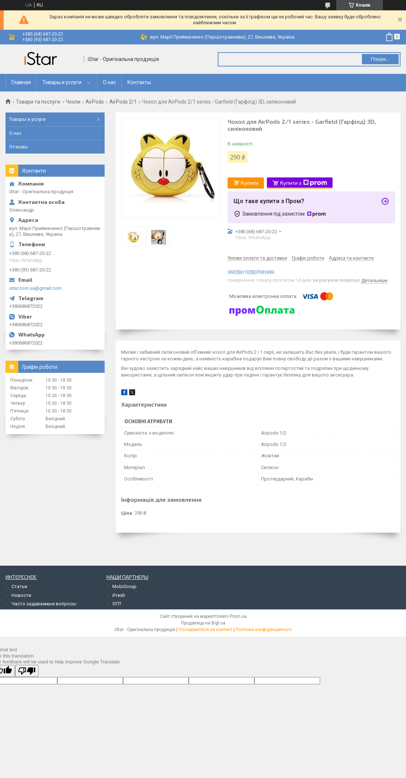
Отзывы (18, 147)
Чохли (73, 102)
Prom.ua (238, 616)
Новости (21, 595)
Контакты (139, 82)
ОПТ (117, 603)
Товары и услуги (61, 82)
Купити (249, 183)
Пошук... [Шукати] (380, 59)
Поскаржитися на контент (205, 629)
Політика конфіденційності (264, 629)
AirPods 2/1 (123, 102)
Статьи (19, 586)
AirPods (95, 102)
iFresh (118, 595)
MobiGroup (124, 586)
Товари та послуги (38, 102)
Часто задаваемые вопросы (43, 603)
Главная (21, 82)
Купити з (303, 183)
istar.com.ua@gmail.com (35, 288)
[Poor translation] (27, 671)
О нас (109, 82)
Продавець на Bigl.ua (203, 623)
